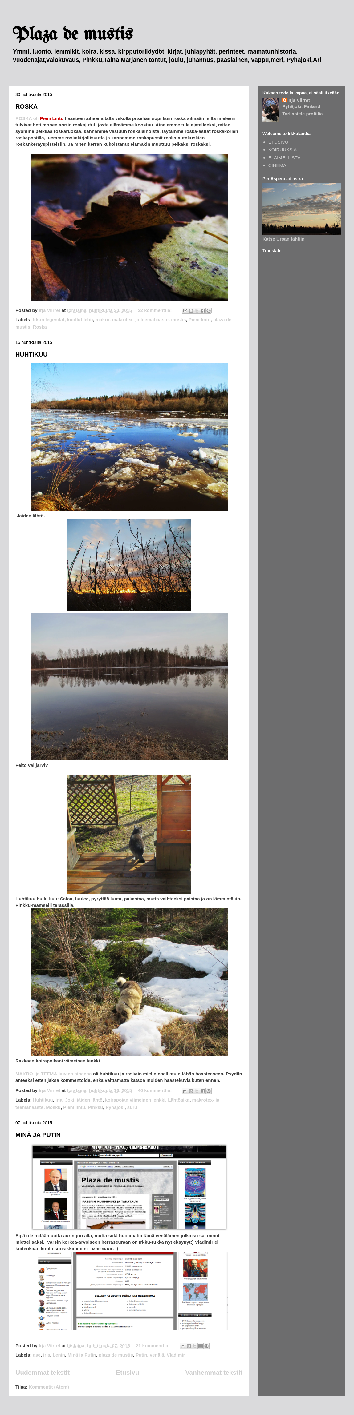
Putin (141, 1354)
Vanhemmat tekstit (213, 1372)
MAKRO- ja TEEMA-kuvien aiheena (54, 1073)
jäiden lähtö (89, 1099)
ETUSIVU (278, 142)
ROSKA (26, 106)
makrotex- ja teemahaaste (140, 319)
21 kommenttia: (153, 1345)
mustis (178, 319)
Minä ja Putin (81, 1354)
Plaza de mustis (72, 34)
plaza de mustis (116, 1354)
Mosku (53, 1107)
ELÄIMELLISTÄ (284, 157)
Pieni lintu (200, 319)
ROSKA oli (40, 118)
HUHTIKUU (31, 354)
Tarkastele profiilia (302, 113)
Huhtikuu (43, 1099)
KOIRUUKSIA (282, 149)
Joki (69, 1099)
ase (37, 1354)
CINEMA (277, 165)
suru (132, 1107)
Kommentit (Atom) (49, 1386)
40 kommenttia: (155, 1090)
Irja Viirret (299, 100)
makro (102, 319)
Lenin (59, 1354)
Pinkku (95, 1107)
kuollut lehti (80, 319)
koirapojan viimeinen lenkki (135, 1099)
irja (59, 1099)
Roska (40, 326)
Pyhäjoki (115, 1107)
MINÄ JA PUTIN (38, 1134)
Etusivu (127, 1372)
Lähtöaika (178, 1099)
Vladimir (176, 1354)
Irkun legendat (49, 319)
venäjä (157, 1354)
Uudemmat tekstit (42, 1372)
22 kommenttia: (155, 310)
